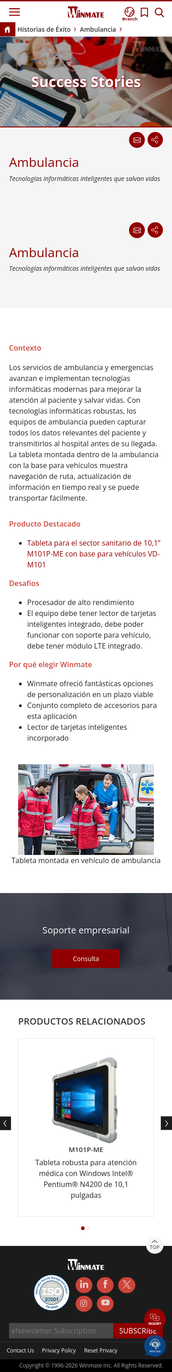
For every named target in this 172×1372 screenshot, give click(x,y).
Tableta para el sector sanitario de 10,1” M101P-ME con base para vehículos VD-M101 (93, 554)
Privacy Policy (59, 1350)
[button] (83, 1228)
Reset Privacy (101, 1350)
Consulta (86, 958)
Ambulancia (98, 29)
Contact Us (20, 1350)
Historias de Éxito (44, 29)
